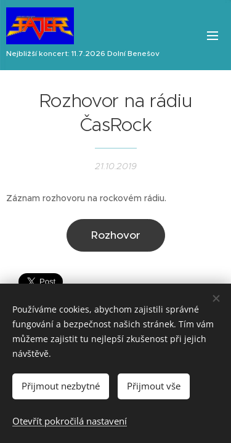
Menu (212, 35)
